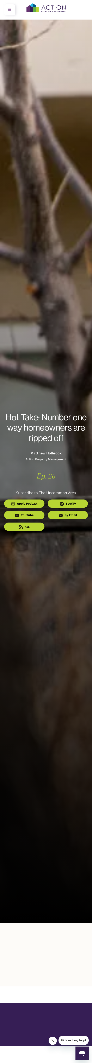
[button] (9, 9)
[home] (46, 9)
